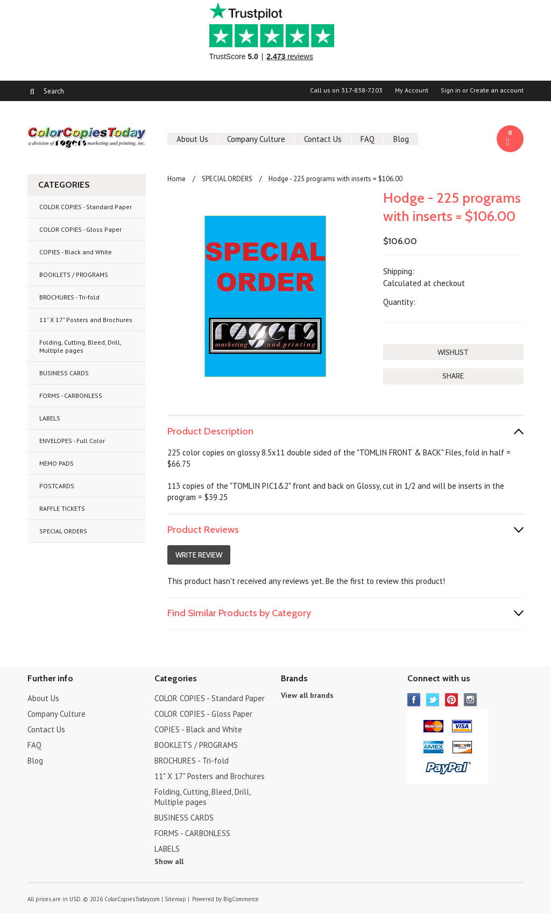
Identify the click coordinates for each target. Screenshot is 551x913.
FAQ (368, 139)
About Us (192, 139)
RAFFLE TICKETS (62, 508)
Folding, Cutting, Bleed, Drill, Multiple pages (80, 346)
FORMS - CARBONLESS (70, 395)
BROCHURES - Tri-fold (69, 297)
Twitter (433, 700)
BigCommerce (241, 899)
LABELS (49, 418)
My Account (411, 90)
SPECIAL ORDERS (63, 531)
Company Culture (256, 139)
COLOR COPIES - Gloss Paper (80, 229)
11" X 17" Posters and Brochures (85, 320)
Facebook (414, 700)
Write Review (198, 555)
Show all (168, 861)
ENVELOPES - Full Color (72, 441)
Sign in (451, 90)
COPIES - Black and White (75, 252)
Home (176, 178)
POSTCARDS (56, 486)
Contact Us (323, 139)
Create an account (497, 90)
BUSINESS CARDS (64, 373)
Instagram (470, 700)
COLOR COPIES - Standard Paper (85, 207)
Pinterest (451, 700)
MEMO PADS (56, 463)
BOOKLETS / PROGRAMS (73, 274)
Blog (401, 139)
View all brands (307, 695)
